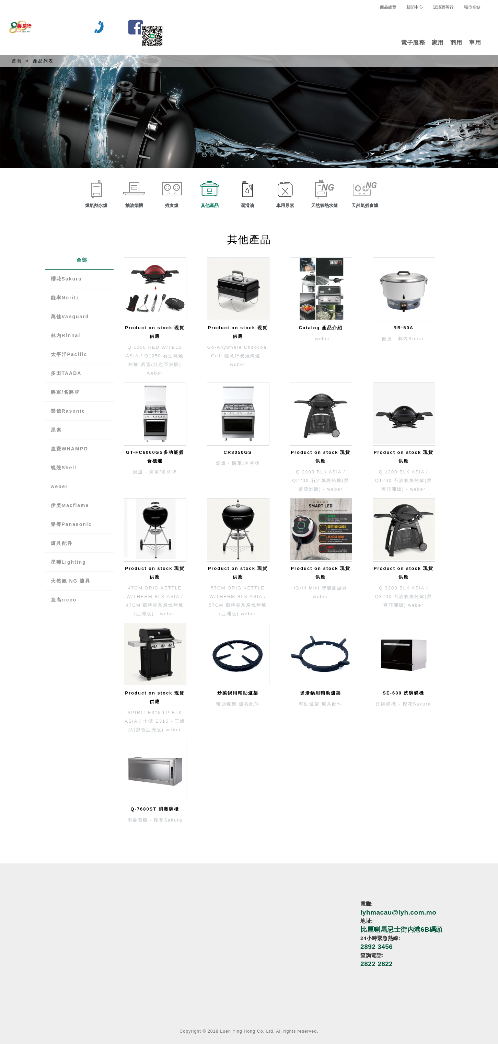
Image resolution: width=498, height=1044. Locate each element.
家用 (438, 42)
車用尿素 (285, 205)
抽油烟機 (134, 205)
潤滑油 (247, 205)
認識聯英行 (443, 7)
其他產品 (210, 205)
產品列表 (43, 61)
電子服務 (413, 42)
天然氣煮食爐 (364, 205)
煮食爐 (171, 205)
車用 (475, 42)
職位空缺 (472, 7)
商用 (456, 42)
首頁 (17, 61)
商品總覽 (388, 7)
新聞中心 (414, 7)
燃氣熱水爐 (96, 205)
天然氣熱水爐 (324, 205)
